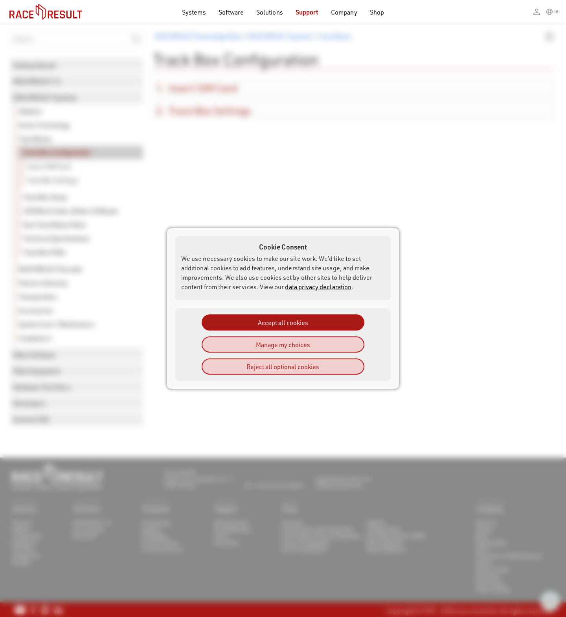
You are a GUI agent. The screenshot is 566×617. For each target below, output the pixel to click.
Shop (377, 12)
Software (231, 12)
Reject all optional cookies (282, 366)
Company (344, 12)
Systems (194, 12)
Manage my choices (283, 344)
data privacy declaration (318, 287)
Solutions (269, 12)
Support (307, 12)
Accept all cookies (283, 322)
